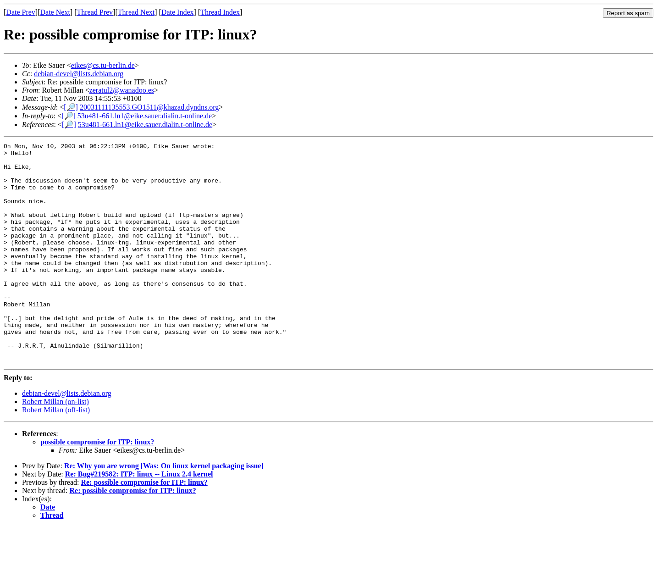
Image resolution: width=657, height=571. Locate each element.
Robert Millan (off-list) (56, 454)
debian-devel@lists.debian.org (78, 74)
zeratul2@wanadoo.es (121, 90)
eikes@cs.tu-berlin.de (103, 65)
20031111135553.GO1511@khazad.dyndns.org (149, 107)
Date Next (55, 12)
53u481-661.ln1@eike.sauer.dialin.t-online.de (144, 116)
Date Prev (20, 12)
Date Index (177, 12)
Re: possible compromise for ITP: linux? (144, 526)
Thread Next (136, 12)
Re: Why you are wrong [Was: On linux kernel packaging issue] (164, 510)
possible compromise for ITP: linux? (97, 486)
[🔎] (71, 107)
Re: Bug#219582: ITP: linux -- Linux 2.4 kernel (139, 518)
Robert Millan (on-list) (55, 445)
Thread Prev (95, 12)
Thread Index (220, 12)
